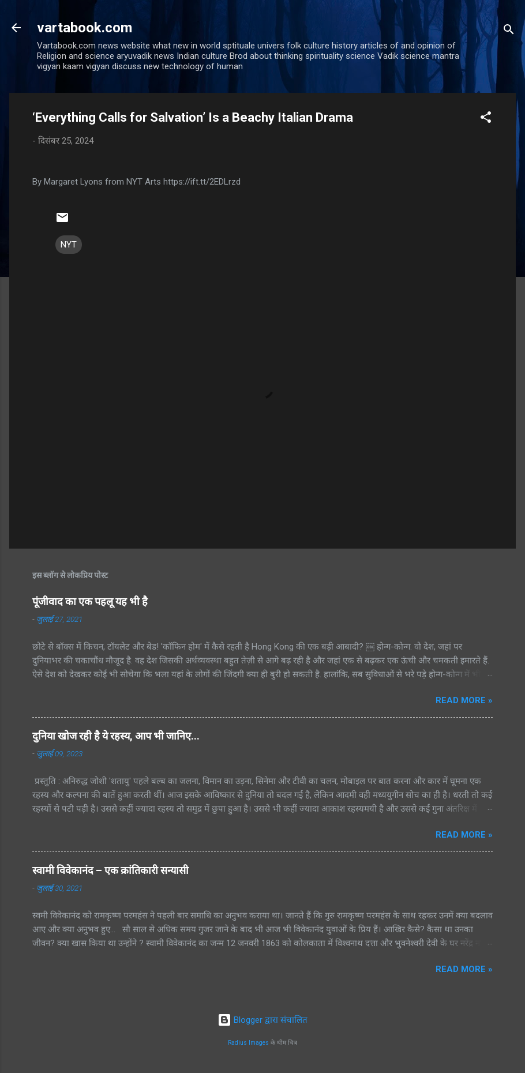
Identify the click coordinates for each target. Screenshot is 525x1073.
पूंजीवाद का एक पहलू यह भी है (90, 601)
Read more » (464, 700)
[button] (486, 119)
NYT (69, 244)
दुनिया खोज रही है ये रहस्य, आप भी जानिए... (116, 736)
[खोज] (509, 31)
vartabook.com (84, 28)
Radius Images (248, 1042)
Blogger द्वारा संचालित (262, 1020)
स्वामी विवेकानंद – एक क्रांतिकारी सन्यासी (110, 870)
